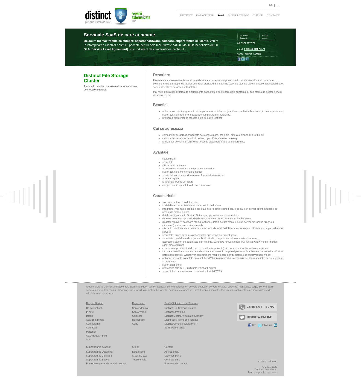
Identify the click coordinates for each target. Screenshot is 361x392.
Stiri (88, 339)
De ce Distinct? (94, 308)
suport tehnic (148, 286)
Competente (93, 323)
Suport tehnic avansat (98, 347)
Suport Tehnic (238, 15)
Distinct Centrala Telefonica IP (181, 323)
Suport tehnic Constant (99, 355)
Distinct (186, 15)
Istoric (89, 315)
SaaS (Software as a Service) (181, 303)
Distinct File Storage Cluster (180, 308)
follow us (265, 325)
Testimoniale (139, 359)
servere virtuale (217, 286)
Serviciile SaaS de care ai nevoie (119, 34)
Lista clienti (138, 351)
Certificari (91, 327)
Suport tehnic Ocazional (99, 351)
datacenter (122, 286)
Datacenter (205, 15)
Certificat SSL (172, 359)
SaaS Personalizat (174, 327)
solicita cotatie (265, 36)
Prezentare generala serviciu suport (106, 363)
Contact (273, 15)
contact (262, 361)
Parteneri (91, 331)
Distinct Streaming (174, 312)
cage (254, 286)
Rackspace (138, 319)
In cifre (90, 312)
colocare (232, 286)
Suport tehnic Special (98, 359)
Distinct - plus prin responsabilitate (130, 16)
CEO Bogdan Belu (96, 335)
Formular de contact (175, 363)
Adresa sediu (171, 351)
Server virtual (139, 312)
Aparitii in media (95, 319)
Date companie (172, 355)
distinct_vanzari (253, 54)
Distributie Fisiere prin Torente (181, 319)
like (252, 325)
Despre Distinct (94, 303)
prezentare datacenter (244, 36)
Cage (135, 323)
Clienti (258, 15)
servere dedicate (198, 286)
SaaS (220, 15)
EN (277, 5)
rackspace (244, 286)
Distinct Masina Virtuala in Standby (184, 315)
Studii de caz (139, 355)
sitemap (272, 361)
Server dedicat (140, 308)
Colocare (137, 315)
